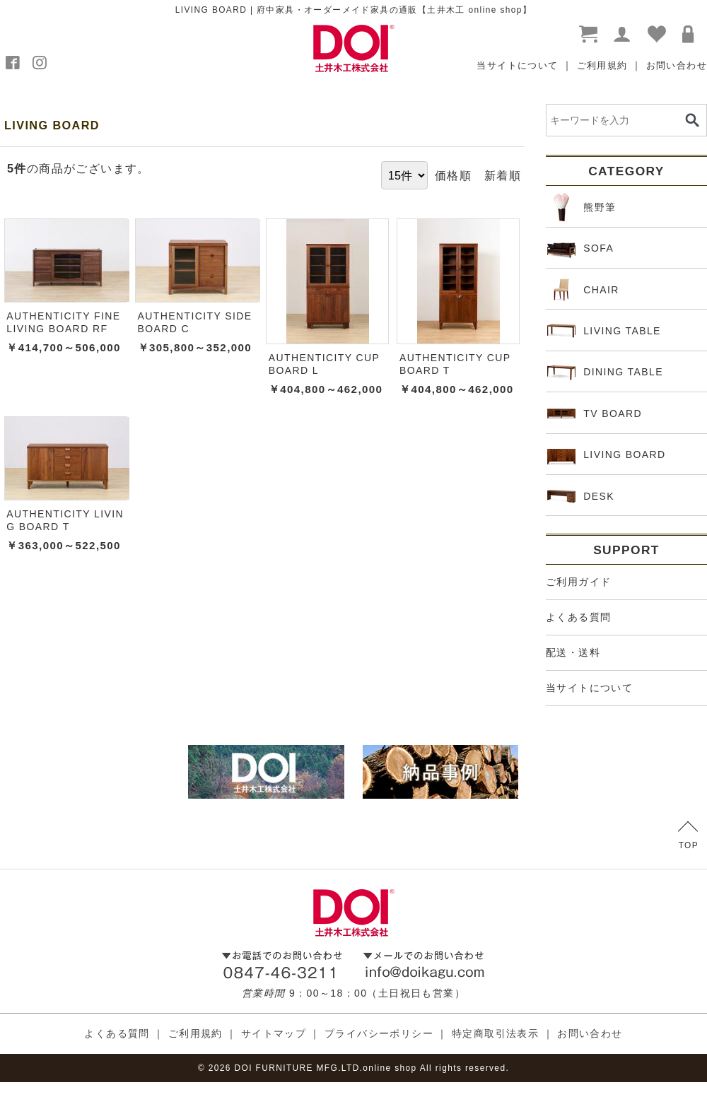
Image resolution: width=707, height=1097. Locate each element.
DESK (580, 496)
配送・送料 (573, 652)
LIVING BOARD (606, 455)
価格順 (453, 175)
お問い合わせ (676, 65)
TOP (688, 835)
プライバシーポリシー (379, 1033)
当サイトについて (517, 65)
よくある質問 (578, 617)
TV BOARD (594, 413)
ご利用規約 (602, 65)
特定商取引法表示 (495, 1033)
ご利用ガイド (578, 581)
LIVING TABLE (604, 331)
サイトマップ (273, 1033)
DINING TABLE (605, 372)
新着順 (502, 175)
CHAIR (583, 290)
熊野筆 (581, 207)
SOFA (580, 249)
